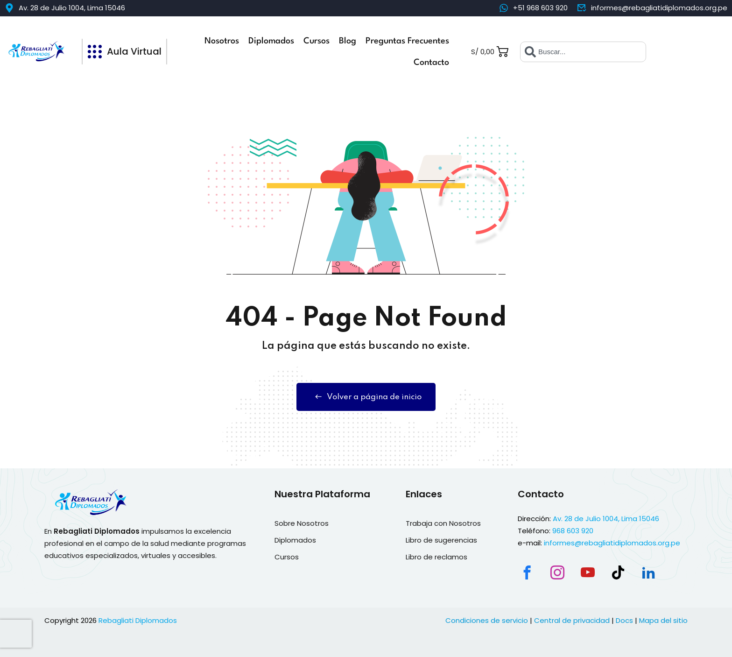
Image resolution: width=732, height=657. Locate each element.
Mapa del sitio (663, 620)
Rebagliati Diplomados (138, 620)
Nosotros (221, 41)
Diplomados (271, 41)
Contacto (431, 62)
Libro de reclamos (436, 557)
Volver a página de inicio (366, 397)
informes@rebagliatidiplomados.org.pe (612, 543)
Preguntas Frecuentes (407, 41)
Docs (624, 620)
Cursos (316, 41)
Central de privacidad (572, 620)
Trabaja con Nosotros (443, 523)
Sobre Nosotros (301, 523)
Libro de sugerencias (441, 540)
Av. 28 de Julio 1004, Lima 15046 (606, 518)
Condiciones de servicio (486, 620)
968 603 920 (572, 531)
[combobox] (583, 52)
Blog (347, 41)
